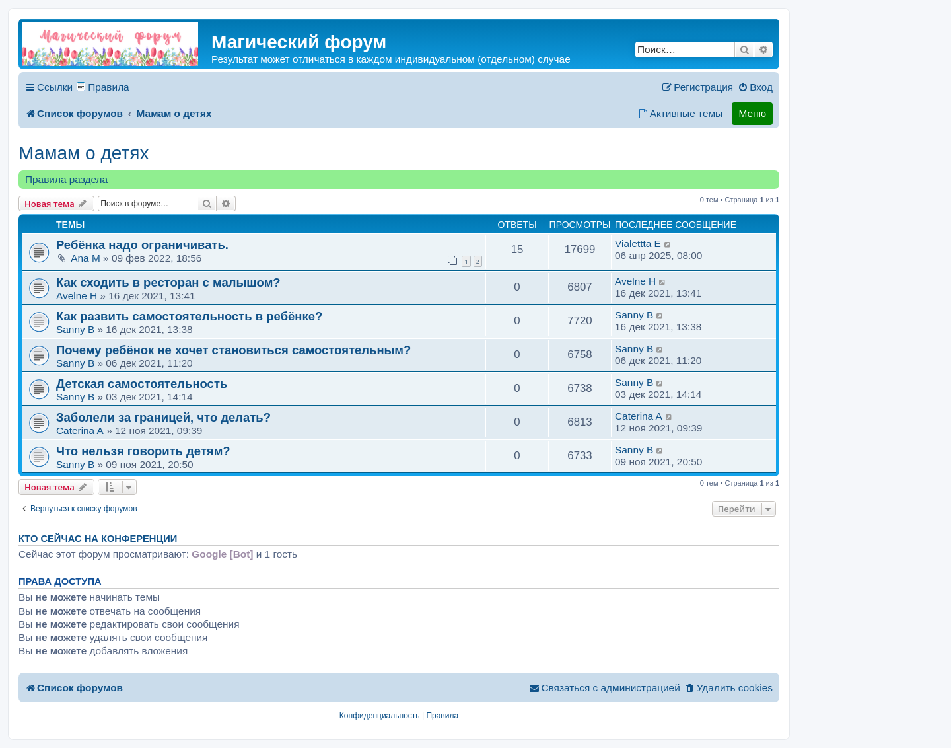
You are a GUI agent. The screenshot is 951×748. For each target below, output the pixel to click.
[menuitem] (755, 87)
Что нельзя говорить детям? (143, 451)
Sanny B (75, 329)
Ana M (85, 258)
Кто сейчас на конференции (97, 538)
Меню (752, 113)
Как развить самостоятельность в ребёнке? (189, 316)
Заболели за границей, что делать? (163, 417)
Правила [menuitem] (108, 87)
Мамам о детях (83, 153)
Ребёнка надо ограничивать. (142, 245)
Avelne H (76, 295)
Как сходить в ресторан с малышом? (168, 282)
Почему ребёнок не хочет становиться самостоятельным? (233, 350)
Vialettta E (638, 243)
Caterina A (80, 430)
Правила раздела (66, 179)
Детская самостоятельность (141, 384)
